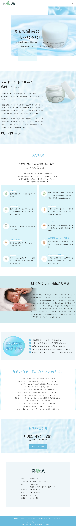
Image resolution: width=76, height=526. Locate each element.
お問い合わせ (43, 518)
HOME (16, 518)
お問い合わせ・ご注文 (38, 447)
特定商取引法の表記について (29, 518)
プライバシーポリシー (55, 518)
